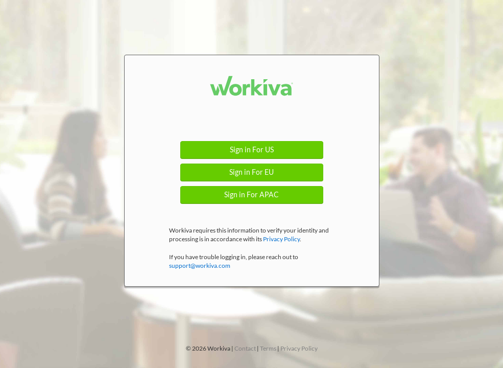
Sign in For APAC (251, 195)
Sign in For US (252, 150)
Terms (268, 348)
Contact (245, 348)
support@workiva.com (199, 265)
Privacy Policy (281, 239)
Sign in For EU (251, 172)
